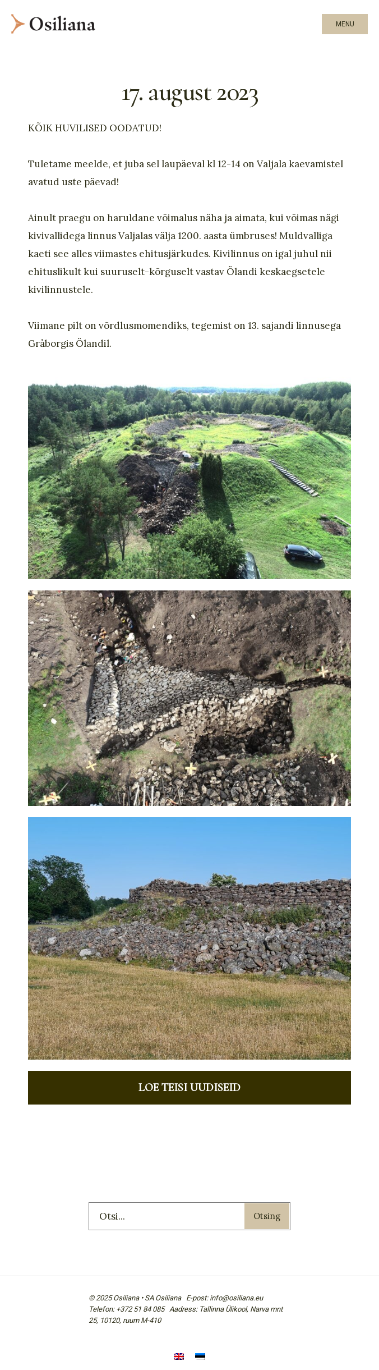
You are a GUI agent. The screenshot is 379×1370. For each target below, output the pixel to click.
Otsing (266, 1216)
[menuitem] (179, 1357)
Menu (345, 24)
